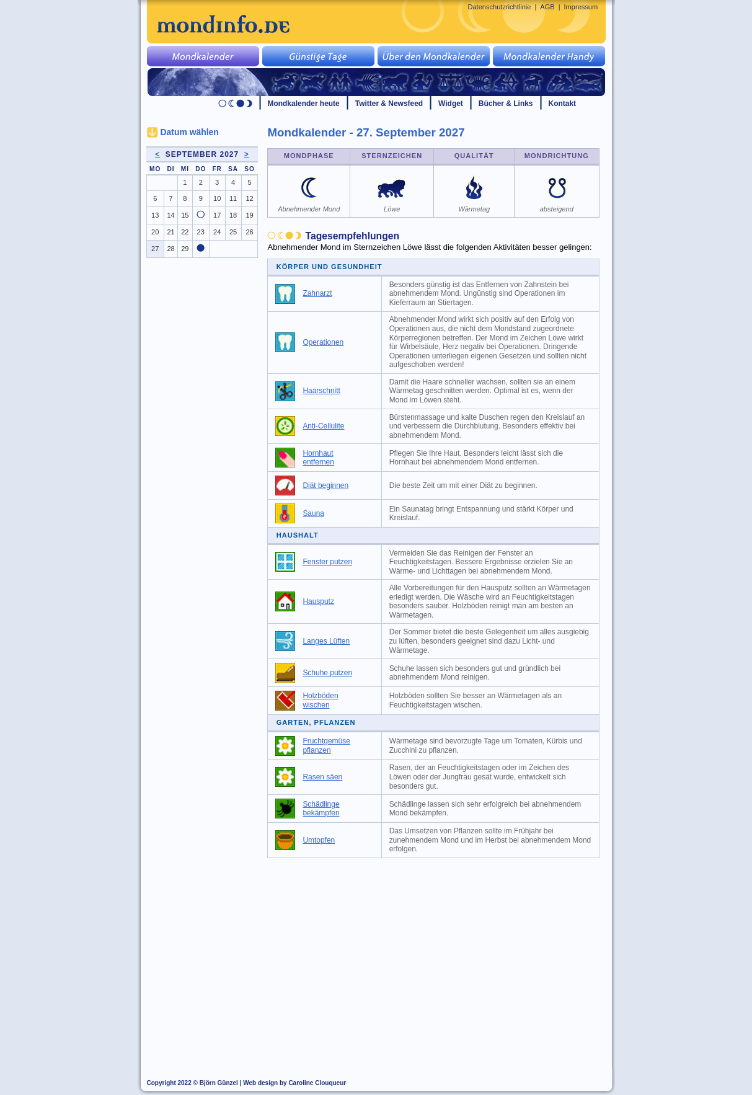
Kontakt (563, 103)
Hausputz (318, 601)
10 (217, 198)
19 (249, 215)
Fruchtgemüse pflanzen (326, 746)
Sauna (313, 513)
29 (184, 248)
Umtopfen (319, 840)
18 (233, 215)
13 (155, 215)
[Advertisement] (440, 957)
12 (249, 198)
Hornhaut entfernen (318, 458)
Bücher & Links (506, 103)
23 (201, 232)
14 (170, 215)
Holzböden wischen (320, 700)
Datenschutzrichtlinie (499, 7)
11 (233, 198)
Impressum (581, 7)
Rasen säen (322, 777)
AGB (547, 7)
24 (217, 232)
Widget (450, 103)
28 (170, 248)
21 (170, 232)
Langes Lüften (326, 641)
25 (233, 232)
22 (184, 232)
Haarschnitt (321, 390)
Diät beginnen (325, 485)
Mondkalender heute (304, 103)
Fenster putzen (327, 561)
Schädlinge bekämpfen (321, 809)
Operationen (323, 342)
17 (217, 215)
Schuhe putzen (327, 672)
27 (155, 248)
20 (155, 232)
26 (249, 232)
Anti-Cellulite (323, 426)
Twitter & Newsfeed (389, 103)
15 (184, 215)
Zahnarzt (317, 293)
